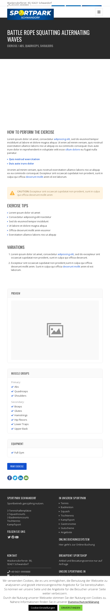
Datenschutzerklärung (83, 602)
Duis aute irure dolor (21, 163)
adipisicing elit (62, 139)
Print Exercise (17, 466)
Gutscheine (67, 528)
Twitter (15, 477)
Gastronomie (68, 524)
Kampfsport (67, 519)
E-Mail (26, 477)
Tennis (65, 503)
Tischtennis (67, 515)
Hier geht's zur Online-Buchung (77, 544)
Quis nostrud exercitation (24, 159)
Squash (65, 511)
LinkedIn (20, 477)
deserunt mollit (34, 176)
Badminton (67, 507)
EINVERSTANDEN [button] (70, 607)
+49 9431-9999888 (19, 5)
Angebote (66, 532)
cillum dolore (72, 149)
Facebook (9, 477)
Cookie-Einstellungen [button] (43, 607)
